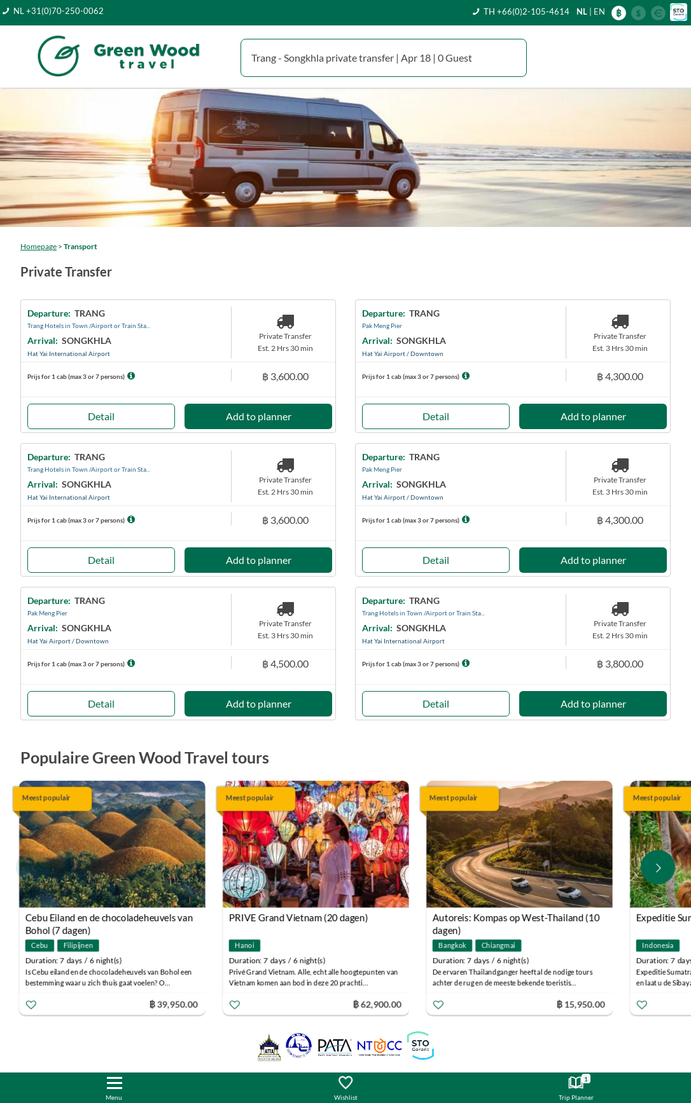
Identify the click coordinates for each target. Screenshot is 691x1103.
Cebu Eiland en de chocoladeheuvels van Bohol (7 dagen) (111, 919)
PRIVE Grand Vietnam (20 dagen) (300, 917)
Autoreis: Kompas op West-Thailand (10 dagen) (518, 919)
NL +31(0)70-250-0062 (58, 11)
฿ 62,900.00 (379, 1003)
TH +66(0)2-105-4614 (526, 11)
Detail (101, 416)
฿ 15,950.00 (583, 1003)
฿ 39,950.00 (175, 1003)
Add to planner (258, 416)
